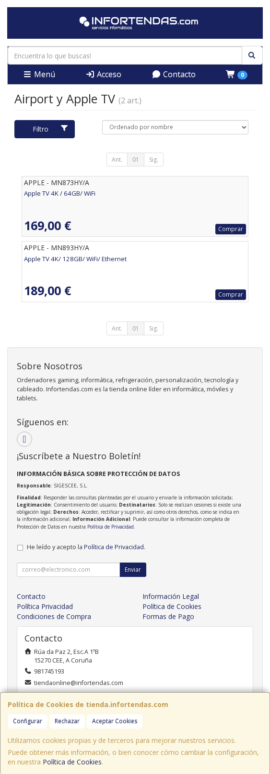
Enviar (133, 569)
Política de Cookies (72, 761)
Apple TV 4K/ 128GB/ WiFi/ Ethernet (75, 258)
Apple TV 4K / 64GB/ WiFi (59, 193)
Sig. (153, 159)
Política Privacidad (45, 606)
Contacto (174, 74)
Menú (39, 74)
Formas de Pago (168, 616)
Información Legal (170, 596)
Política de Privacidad (110, 526)
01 (135, 159)
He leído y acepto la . (86, 547)
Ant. (117, 159)
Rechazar (67, 721)
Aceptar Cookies (114, 721)
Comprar (230, 229)
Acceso (103, 74)
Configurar (27, 721)
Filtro (51, 128)
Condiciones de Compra (54, 616)
